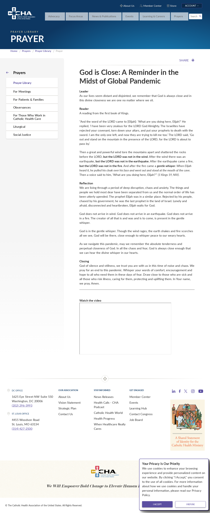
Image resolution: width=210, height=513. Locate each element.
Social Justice (22, 135)
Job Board (136, 420)
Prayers (26, 51)
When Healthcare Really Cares (110, 426)
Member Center (140, 397)
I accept (157, 504)
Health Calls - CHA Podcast (106, 405)
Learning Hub (138, 408)
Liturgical (19, 127)
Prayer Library (43, 51)
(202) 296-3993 (22, 405)
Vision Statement (69, 402)
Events (133, 402)
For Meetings (22, 91)
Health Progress (104, 418)
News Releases (104, 397)
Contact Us (65, 414)
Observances (22, 107)
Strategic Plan (67, 408)
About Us (64, 397)
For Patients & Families (28, 99)
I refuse (190, 504)
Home (13, 51)
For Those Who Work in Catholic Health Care (29, 117)
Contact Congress (141, 414)
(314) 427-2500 (22, 429)
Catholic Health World (108, 413)
